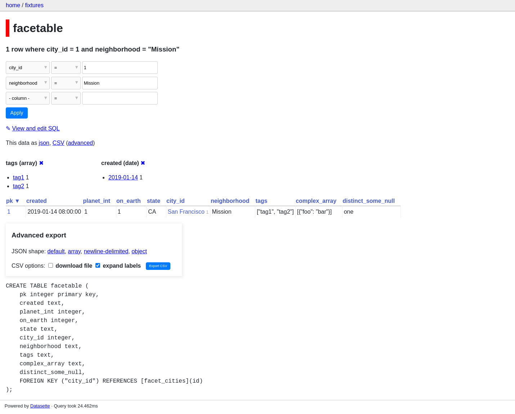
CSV (58, 143)
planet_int (97, 201)
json (44, 143)
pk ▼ (13, 201)
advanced (80, 143)
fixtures (34, 5)
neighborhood (230, 201)
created (36, 201)
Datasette (40, 406)
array (74, 251)
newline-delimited (106, 251)
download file (70, 266)
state (153, 201)
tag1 (18, 177)
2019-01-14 (123, 177)
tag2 (18, 186)
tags (261, 201)
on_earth (128, 201)
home (13, 5)
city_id (175, 201)
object (139, 251)
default (56, 251)
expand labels (118, 266)
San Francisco (186, 212)
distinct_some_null (368, 201)
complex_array (316, 201)
